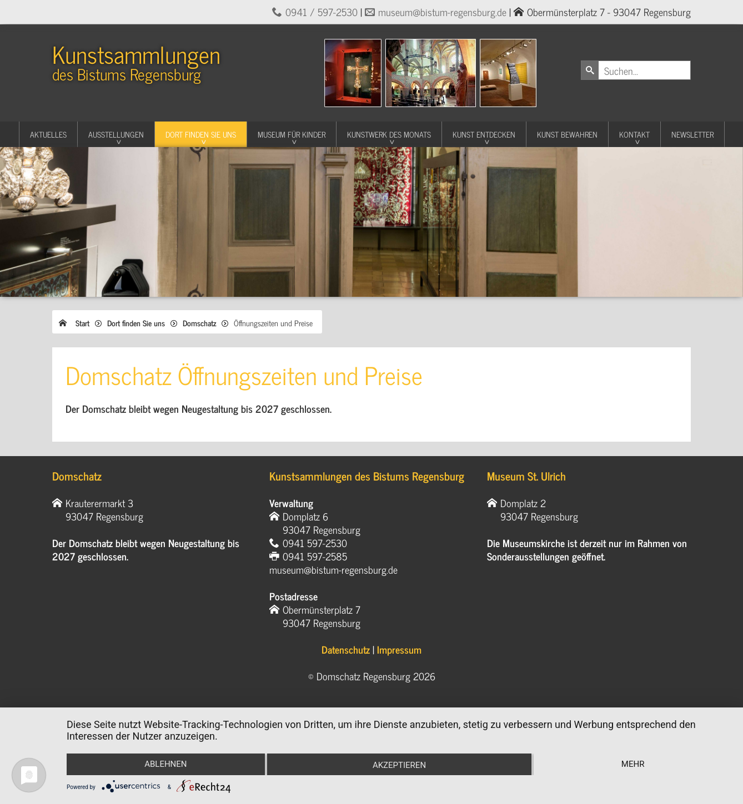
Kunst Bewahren (567, 134)
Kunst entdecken (484, 134)
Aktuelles (48, 134)
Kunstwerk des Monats (389, 134)
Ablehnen (165, 764)
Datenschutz (346, 649)
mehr (633, 764)
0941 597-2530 (315, 542)
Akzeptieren (399, 765)
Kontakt (634, 134)
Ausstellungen (116, 134)
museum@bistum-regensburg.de (442, 11)
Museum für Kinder (291, 134)
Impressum (399, 649)
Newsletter (692, 134)
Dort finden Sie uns (200, 134)
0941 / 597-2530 (321, 11)
